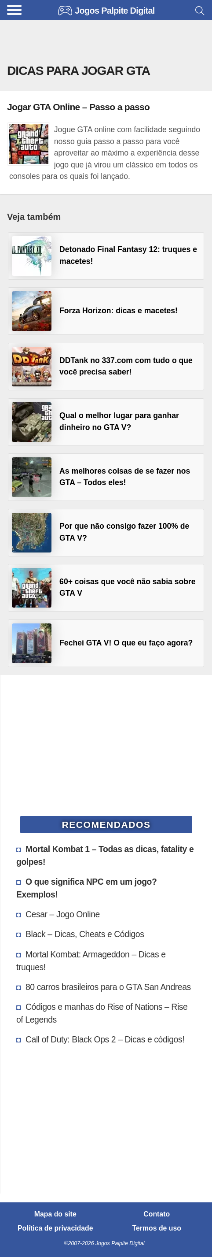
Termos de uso (156, 1228)
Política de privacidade (55, 1228)
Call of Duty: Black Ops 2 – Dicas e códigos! (105, 1039)
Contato (156, 1214)
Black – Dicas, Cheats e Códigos (85, 934)
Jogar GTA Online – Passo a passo (78, 107)
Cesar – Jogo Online (63, 914)
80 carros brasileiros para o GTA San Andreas (108, 987)
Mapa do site (55, 1214)
